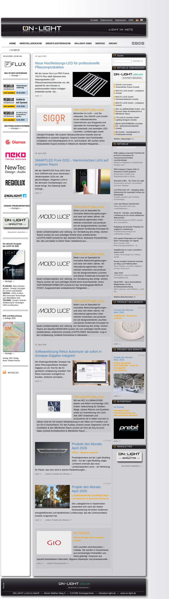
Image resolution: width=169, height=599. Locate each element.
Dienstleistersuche (58, 43)
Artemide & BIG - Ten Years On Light (129, 181)
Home (12, 43)
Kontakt (94, 20)
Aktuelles (13, 373)
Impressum (120, 20)
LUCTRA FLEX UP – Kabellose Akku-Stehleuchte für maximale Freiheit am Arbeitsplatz (129, 192)
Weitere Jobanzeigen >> (124, 139)
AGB (131, 20)
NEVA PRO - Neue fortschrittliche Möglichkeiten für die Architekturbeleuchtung (127, 284)
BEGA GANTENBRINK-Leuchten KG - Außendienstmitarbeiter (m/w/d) (129, 126)
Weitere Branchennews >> (125, 297)
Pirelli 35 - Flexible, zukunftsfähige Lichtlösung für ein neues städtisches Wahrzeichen (129, 215)
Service (100, 43)
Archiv (113, 43)
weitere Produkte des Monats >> (58, 474)
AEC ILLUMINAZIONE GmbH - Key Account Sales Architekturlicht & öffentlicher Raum (130, 111)
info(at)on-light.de (107, 593)
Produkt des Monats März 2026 (123, 311)
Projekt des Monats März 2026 (123, 358)
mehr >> (38, 96)
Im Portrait (81, 533)
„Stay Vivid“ (118, 273)
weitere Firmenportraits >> (58, 563)
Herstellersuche (31, 43)
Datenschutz (106, 20)
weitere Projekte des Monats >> (58, 520)
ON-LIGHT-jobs (83, 43)
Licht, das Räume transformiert (126, 204)
